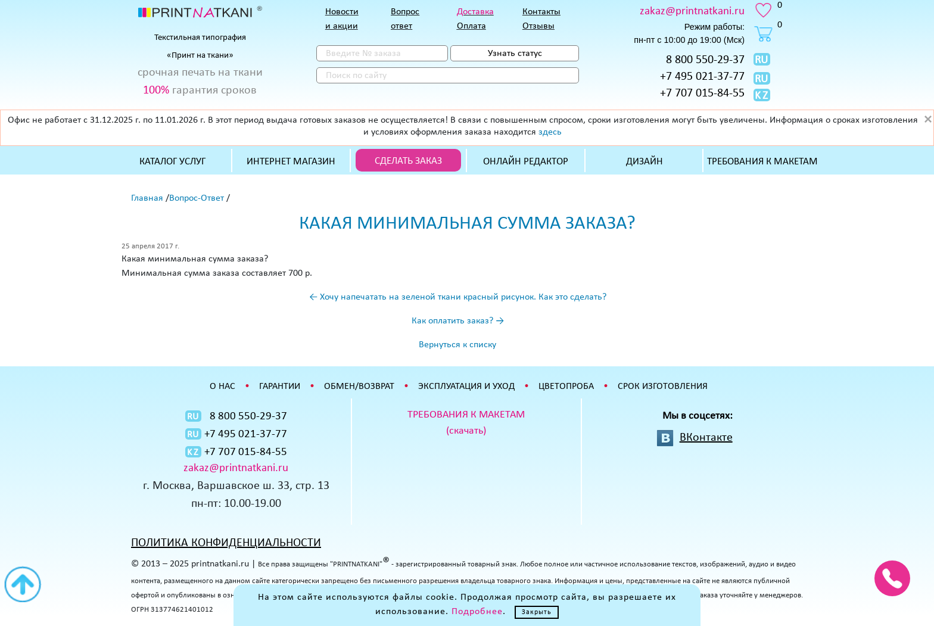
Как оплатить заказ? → (458, 321)
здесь (550, 132)
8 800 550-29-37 (705, 60)
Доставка (475, 12)
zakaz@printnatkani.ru (692, 11)
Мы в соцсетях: (697, 416)
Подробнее (477, 611)
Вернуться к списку (457, 345)
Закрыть (537, 612)
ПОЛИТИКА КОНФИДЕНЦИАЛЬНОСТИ (226, 543)
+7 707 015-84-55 (702, 93)
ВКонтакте (706, 438)
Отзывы (538, 26)
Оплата (471, 26)
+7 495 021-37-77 (702, 77)
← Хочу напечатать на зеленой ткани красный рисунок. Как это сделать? (457, 297)
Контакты (541, 12)
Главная (147, 198)
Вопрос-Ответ (196, 198)
